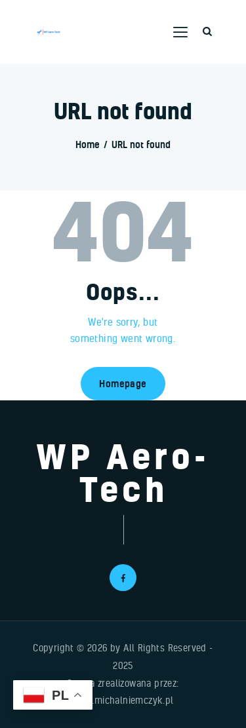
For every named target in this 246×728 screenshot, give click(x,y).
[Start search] (207, 32)
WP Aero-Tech (123, 472)
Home (87, 144)
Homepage (122, 383)
